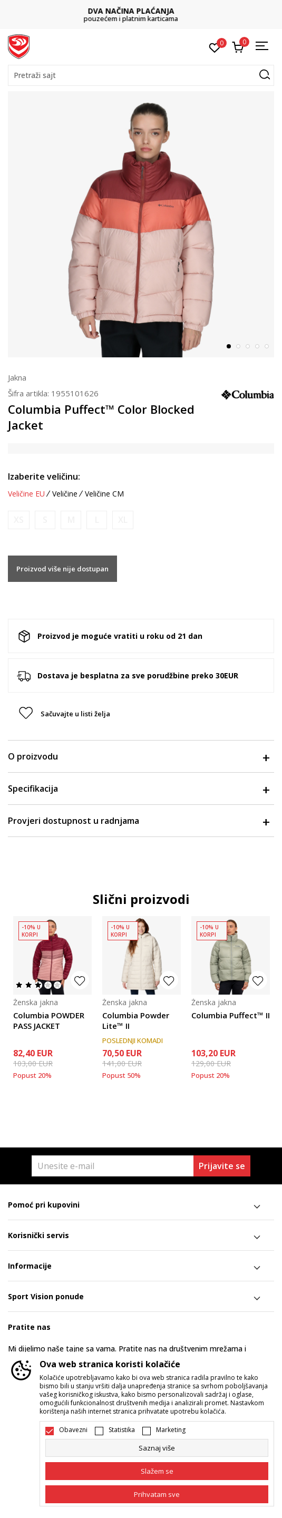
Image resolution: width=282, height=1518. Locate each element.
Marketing (171, 1430)
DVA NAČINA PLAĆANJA (141, 11)
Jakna (17, 377)
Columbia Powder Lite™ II (135, 1020)
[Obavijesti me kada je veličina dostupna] (19, 520)
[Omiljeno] (214, 47)
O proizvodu (138, 756)
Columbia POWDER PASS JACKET (48, 1020)
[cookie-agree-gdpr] (156, 1471)
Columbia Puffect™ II (230, 1015)
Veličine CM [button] (104, 494)
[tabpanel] (141, 224)
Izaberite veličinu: (44, 476)
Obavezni (73, 1430)
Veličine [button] (64, 494)
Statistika (122, 1430)
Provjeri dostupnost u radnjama (138, 820)
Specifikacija (138, 788)
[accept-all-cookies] (156, 1494)
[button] (141, 75)
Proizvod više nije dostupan (62, 568)
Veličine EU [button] (26, 494)
